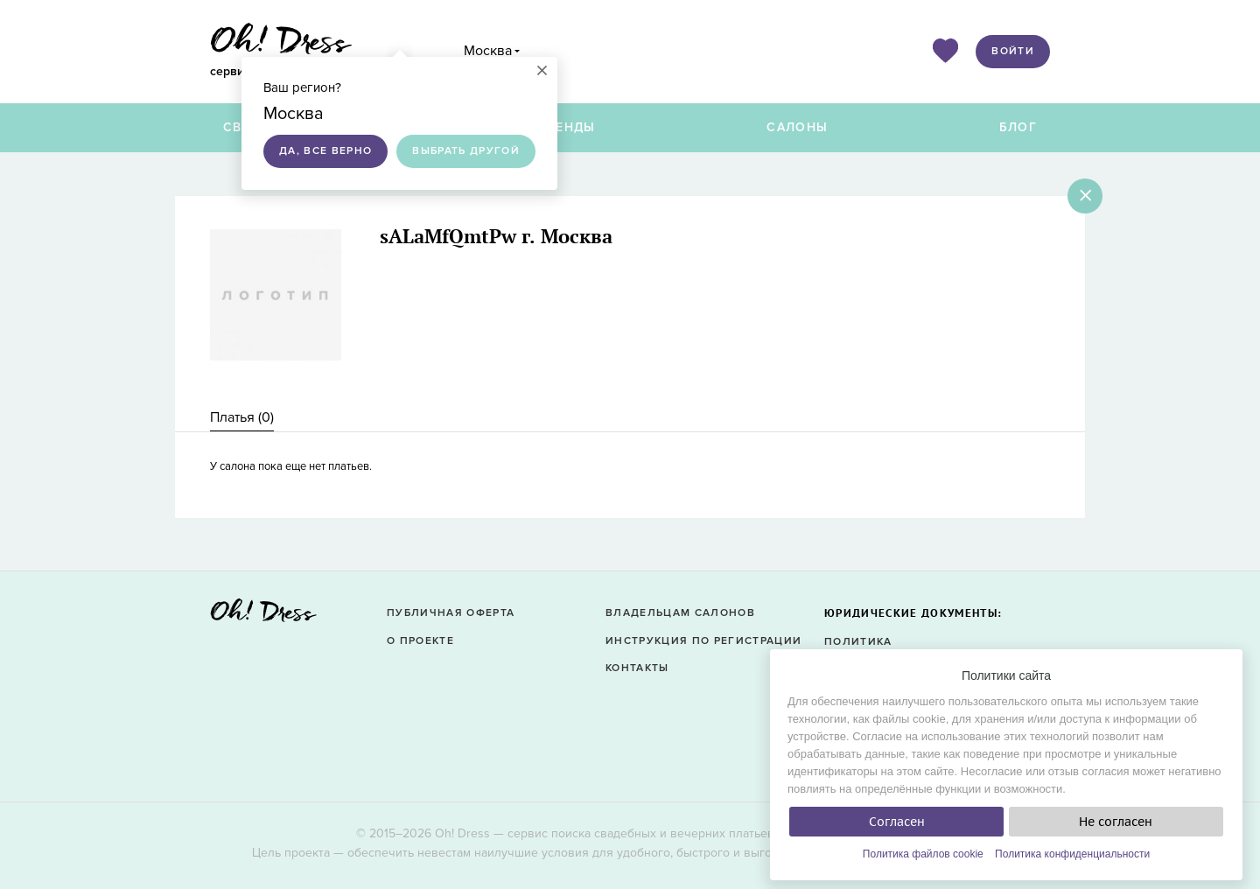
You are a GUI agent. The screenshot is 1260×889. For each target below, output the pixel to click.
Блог (1018, 127)
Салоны (797, 127)
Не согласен (1115, 822)
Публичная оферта (450, 613)
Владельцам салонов (680, 613)
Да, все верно (325, 151)
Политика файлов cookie (923, 854)
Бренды (567, 127)
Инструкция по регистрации (704, 641)
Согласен (897, 822)
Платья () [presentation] (242, 417)
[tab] (242, 417)
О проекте (420, 641)
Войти (1012, 51)
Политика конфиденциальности (1072, 854)
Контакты (637, 668)
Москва (488, 51)
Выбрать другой (466, 151)
